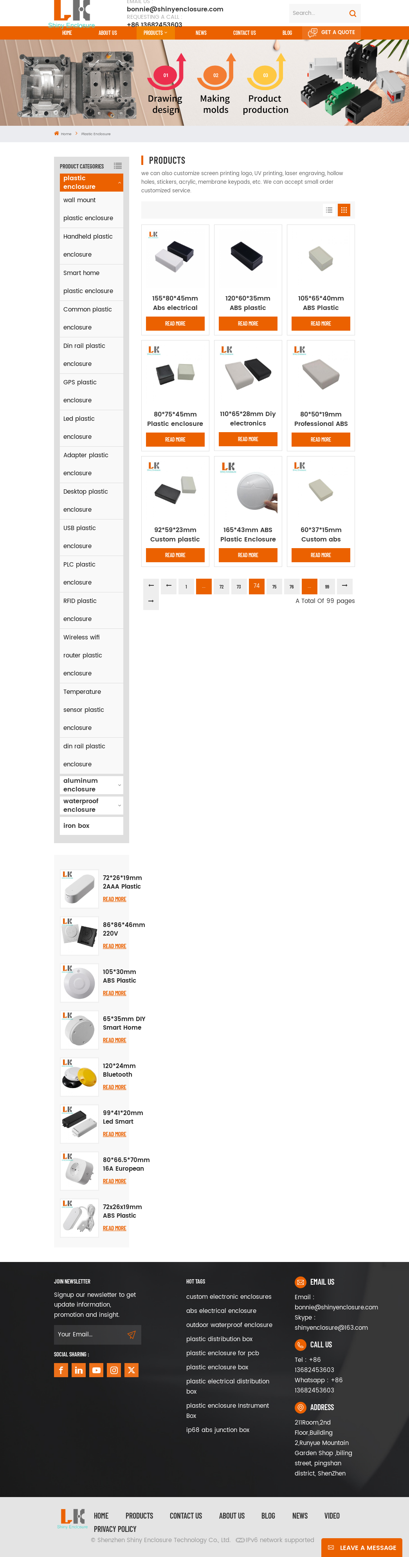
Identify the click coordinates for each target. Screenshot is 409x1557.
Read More (114, 898)
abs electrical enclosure (221, 1311)
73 (239, 586)
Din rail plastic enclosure (84, 355)
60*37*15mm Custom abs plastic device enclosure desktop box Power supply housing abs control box (321, 534)
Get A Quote (331, 33)
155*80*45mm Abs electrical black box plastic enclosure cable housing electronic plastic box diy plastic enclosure (175, 303)
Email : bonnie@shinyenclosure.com (325, 1303)
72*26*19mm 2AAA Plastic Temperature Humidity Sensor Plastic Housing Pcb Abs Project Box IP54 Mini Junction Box (122, 882)
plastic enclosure (96, 134)
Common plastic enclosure (87, 319)
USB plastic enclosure (79, 537)
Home (67, 32)
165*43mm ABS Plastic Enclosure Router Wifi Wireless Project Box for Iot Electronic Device (248, 534)
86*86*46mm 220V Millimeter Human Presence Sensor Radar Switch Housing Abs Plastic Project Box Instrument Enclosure (124, 929)
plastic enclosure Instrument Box (227, 1411)
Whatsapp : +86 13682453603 (319, 1386)
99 (327, 586)
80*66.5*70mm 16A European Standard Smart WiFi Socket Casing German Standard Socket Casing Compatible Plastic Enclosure (126, 1164)
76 (292, 586)
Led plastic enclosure (79, 428)
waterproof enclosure (80, 806)
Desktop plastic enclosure (85, 501)
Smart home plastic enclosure (88, 282)
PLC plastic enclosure (79, 574)
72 (221, 586)
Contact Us (186, 1515)
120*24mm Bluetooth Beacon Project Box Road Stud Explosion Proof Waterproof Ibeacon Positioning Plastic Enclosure (120, 1070)
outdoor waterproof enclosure (229, 1325)
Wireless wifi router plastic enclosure (82, 656)
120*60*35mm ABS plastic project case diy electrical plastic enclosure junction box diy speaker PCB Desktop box (248, 303)
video (332, 1515)
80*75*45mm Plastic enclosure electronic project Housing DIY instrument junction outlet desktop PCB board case (175, 419)
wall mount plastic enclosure (88, 209)
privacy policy (115, 1528)
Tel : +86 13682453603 (314, 1365)
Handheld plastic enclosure (88, 246)
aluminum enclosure (80, 785)
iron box (76, 826)
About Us (108, 32)
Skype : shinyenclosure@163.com (325, 1323)
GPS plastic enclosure (80, 392)
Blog (287, 32)
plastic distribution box (219, 1339)
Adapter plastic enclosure (85, 464)
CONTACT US (244, 32)
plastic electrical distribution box (227, 1387)
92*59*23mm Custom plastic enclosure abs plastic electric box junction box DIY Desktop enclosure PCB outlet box (175, 534)
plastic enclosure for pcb (222, 1353)
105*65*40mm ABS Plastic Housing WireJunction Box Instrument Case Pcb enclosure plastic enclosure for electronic (321, 303)
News (201, 32)
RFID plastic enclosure (80, 610)
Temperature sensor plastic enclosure (83, 710)
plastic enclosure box (217, 1367)
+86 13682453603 (154, 21)
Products (153, 32)
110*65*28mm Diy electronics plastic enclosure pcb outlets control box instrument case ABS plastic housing (248, 418)
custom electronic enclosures (229, 1297)
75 (274, 586)
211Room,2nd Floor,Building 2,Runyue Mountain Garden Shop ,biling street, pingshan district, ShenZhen (323, 1448)
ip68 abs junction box (217, 1430)
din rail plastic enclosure (84, 755)
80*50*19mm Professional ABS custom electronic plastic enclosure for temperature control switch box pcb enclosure (321, 419)
